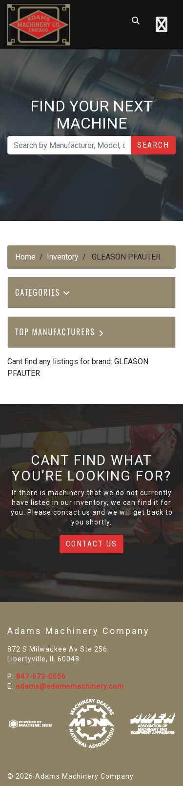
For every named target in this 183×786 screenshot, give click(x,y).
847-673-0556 (41, 676)
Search (153, 145)
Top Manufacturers (60, 332)
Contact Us (91, 543)
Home (25, 257)
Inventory (63, 257)
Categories (43, 292)
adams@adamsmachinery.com (70, 686)
